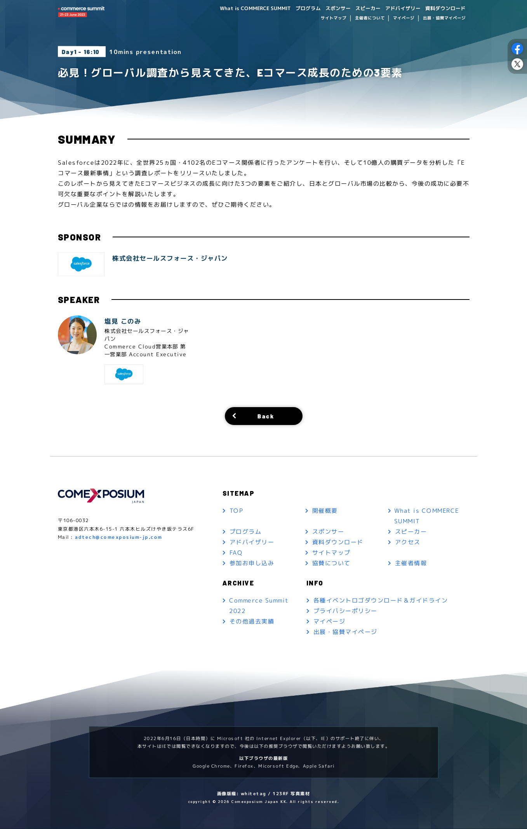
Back (265, 416)
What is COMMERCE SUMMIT (241, 8)
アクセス (408, 542)
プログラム (297, 8)
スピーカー (360, 8)
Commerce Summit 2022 (259, 605)
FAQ (235, 553)
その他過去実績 (251, 621)
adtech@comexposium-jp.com (118, 537)
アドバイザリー (398, 8)
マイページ (403, 19)
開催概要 (325, 511)
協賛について (331, 563)
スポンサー (329, 8)
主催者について (369, 19)
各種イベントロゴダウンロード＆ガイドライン (380, 600)
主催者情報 (411, 563)
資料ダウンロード (443, 8)
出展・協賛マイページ (444, 19)
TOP (236, 511)
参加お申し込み (251, 563)
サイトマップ (333, 19)
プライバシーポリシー (345, 611)
